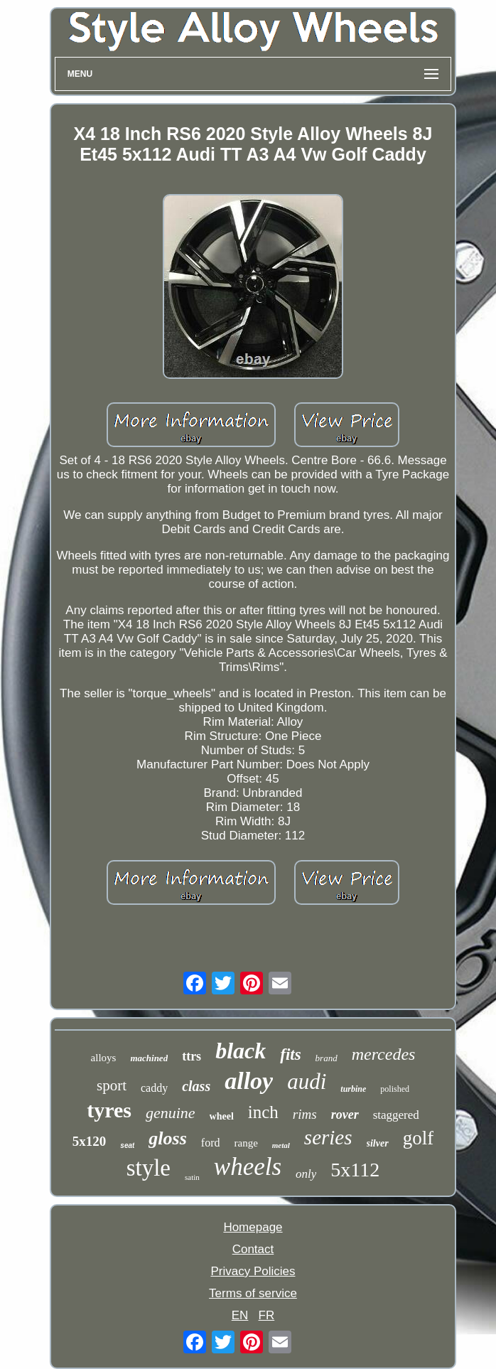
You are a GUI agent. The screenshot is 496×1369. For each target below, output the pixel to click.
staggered (396, 1115)
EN (240, 1315)
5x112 (354, 1170)
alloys (104, 1057)
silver (378, 1143)
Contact (253, 1249)
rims (305, 1114)
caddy (154, 1088)
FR (267, 1315)
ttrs (191, 1056)
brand (327, 1058)
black (240, 1050)
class (196, 1086)
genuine (170, 1113)
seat (127, 1145)
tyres (109, 1110)
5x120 (89, 1141)
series (328, 1137)
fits (290, 1054)
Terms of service (253, 1293)
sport (111, 1085)
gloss (167, 1138)
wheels (247, 1167)
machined (149, 1058)
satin (192, 1177)
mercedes (384, 1054)
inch (263, 1112)
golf (418, 1138)
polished (394, 1089)
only (306, 1174)
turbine (353, 1089)
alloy (249, 1081)
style (148, 1168)
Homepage (252, 1227)
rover (345, 1114)
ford (210, 1143)
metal (281, 1145)
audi (306, 1081)
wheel (222, 1116)
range (245, 1143)
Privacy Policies (252, 1271)
